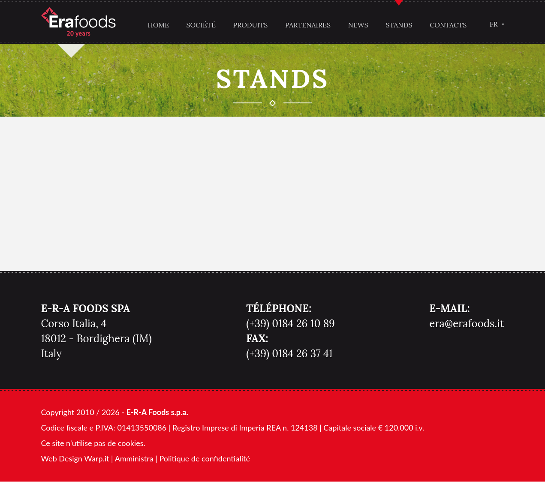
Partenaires (307, 24)
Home (158, 24)
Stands (398, 24)
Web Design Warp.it (75, 459)
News (357, 24)
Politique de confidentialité (204, 459)
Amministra (134, 459)
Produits (249, 24)
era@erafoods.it (466, 324)
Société (200, 24)
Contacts (447, 24)
